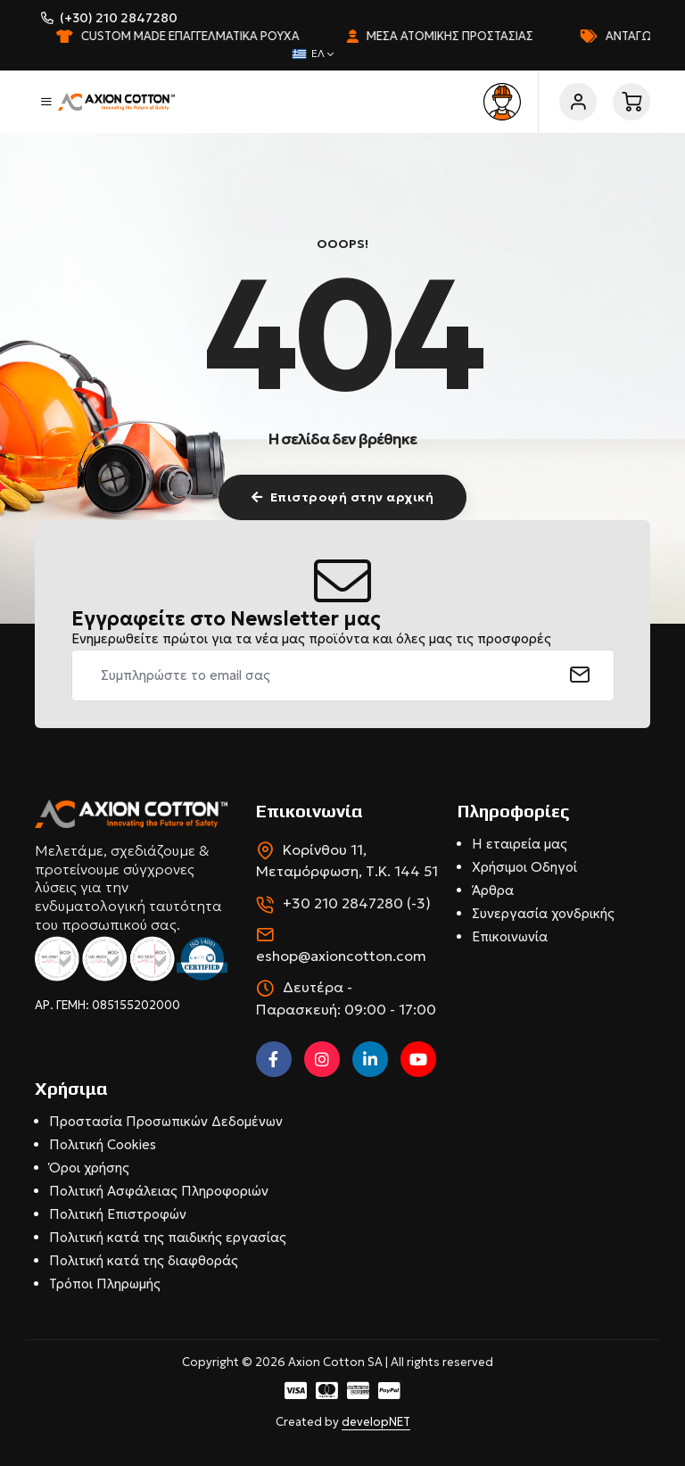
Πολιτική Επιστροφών (117, 1213)
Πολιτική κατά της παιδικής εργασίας (167, 1237)
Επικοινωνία (510, 936)
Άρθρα (493, 890)
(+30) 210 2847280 (118, 18)
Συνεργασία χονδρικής (543, 913)
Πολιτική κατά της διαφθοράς (143, 1260)
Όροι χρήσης (89, 1167)
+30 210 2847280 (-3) (357, 903)
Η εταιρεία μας (519, 843)
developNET (376, 1421)
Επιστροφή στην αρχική (342, 497)
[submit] (580, 675)
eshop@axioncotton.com (341, 956)
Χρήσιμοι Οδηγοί (524, 866)
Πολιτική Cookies (102, 1144)
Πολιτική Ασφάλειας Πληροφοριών (158, 1190)
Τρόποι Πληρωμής (105, 1283)
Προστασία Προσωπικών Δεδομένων (166, 1121)
